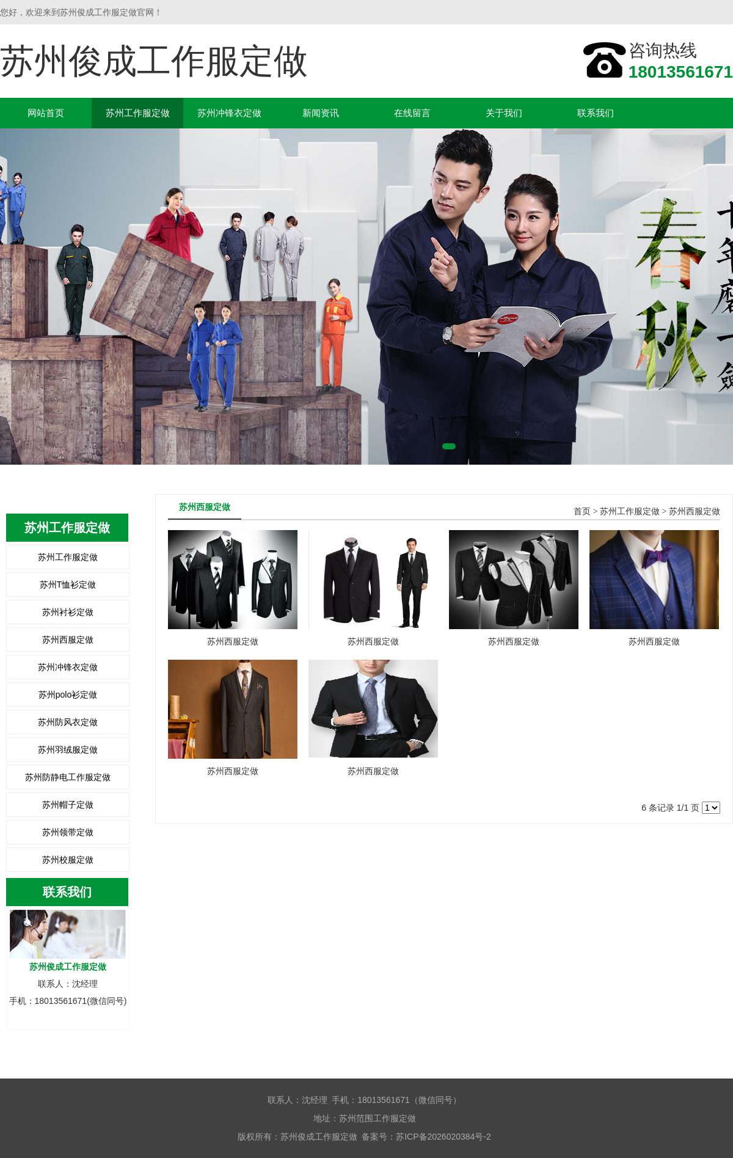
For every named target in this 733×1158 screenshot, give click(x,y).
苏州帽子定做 (67, 804)
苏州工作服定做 (138, 113)
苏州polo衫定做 (67, 694)
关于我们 (504, 113)
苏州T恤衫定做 (68, 584)
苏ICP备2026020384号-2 (443, 1136)
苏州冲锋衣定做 (229, 113)
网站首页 (45, 113)
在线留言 (412, 113)
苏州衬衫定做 (67, 612)
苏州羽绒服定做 (68, 749)
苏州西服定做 (67, 639)
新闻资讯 (320, 113)
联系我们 (595, 113)
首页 (582, 511)
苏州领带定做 (67, 832)
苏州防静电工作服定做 (68, 777)
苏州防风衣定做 (68, 722)
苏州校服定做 (67, 860)
